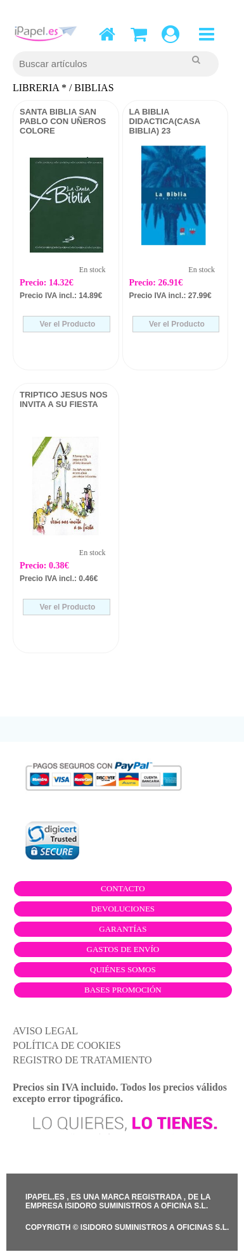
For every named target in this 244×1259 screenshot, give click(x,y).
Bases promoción (123, 989)
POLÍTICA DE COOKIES (67, 1045)
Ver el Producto (66, 324)
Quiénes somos (123, 969)
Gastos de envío (123, 949)
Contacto (123, 888)
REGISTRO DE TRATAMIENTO (82, 1060)
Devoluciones (123, 908)
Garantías (122, 929)
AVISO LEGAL (45, 1030)
